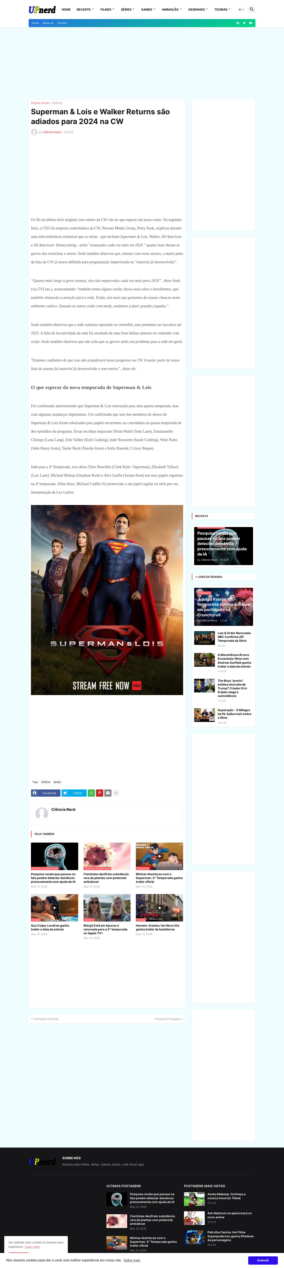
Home (66, 9)
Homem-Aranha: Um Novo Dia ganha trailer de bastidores (157, 927)
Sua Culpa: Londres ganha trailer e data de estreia (50, 927)
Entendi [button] (263, 1260)
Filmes (105, 9)
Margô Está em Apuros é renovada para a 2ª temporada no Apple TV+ (105, 929)
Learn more (32, 1247)
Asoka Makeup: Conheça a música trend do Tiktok (226, 1196)
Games (146, 9)
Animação (170, 9)
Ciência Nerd (63, 809)
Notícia (57, 103)
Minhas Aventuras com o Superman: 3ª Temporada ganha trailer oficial (159, 877)
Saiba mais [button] (131, 1260)
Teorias (220, 9)
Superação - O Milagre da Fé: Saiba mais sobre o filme (234, 713)
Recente (84, 9)
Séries (126, 9)
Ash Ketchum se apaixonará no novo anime (229, 1215)
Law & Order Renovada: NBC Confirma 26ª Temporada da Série (234, 636)
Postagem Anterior (46, 1019)
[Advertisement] (142, 63)
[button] (241, 9)
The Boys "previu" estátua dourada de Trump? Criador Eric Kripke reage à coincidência (232, 688)
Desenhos (196, 9)
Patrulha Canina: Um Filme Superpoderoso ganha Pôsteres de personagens (230, 1236)
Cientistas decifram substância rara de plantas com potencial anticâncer (106, 877)
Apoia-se (48, 23)
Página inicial (40, 103)
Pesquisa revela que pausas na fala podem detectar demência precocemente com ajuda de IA (53, 877)
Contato (62, 23)
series (57, 782)
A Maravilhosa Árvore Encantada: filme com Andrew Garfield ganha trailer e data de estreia (234, 660)
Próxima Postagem (168, 1019)
